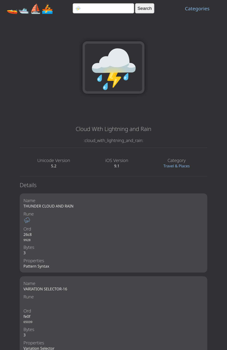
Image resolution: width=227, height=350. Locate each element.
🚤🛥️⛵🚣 (29, 8)
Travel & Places (176, 166)
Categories (197, 8)
